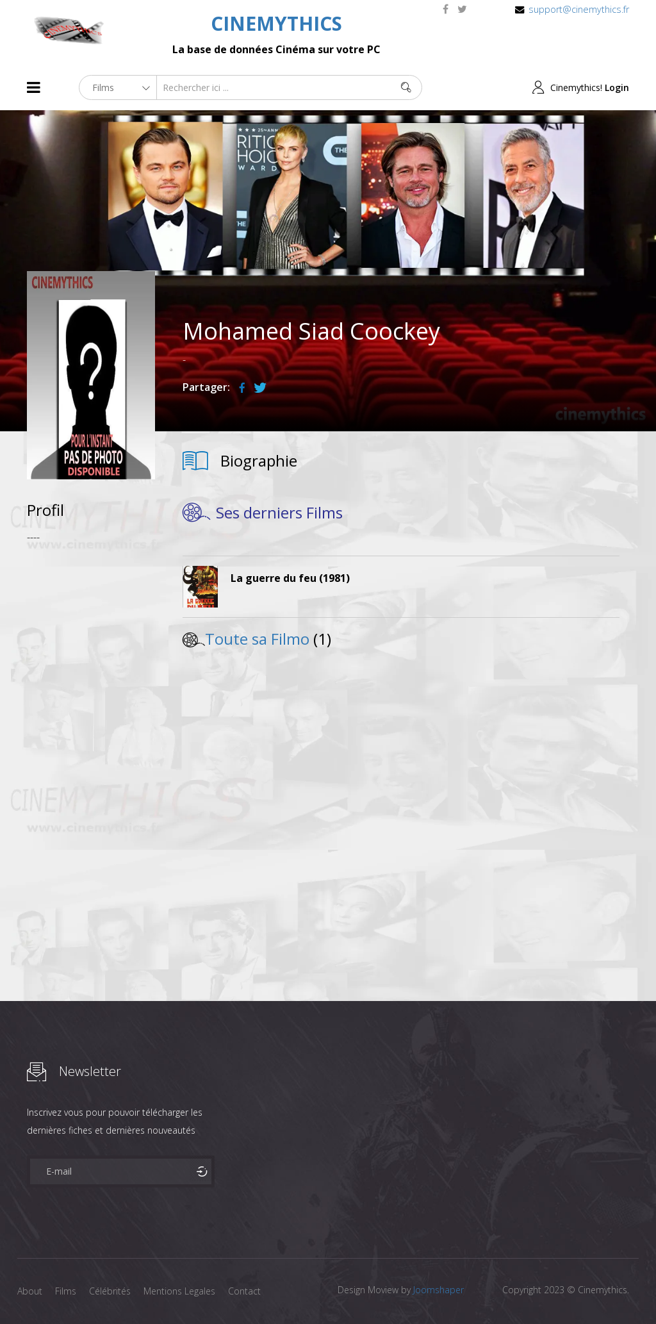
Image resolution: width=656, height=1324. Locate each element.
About (29, 1291)
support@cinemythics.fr (579, 9)
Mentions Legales (179, 1291)
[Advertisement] (91, 744)
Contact (244, 1291)
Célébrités (110, 1291)
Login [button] (617, 87)
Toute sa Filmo (257, 638)
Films (65, 1291)
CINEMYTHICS (276, 23)
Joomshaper (438, 1290)
